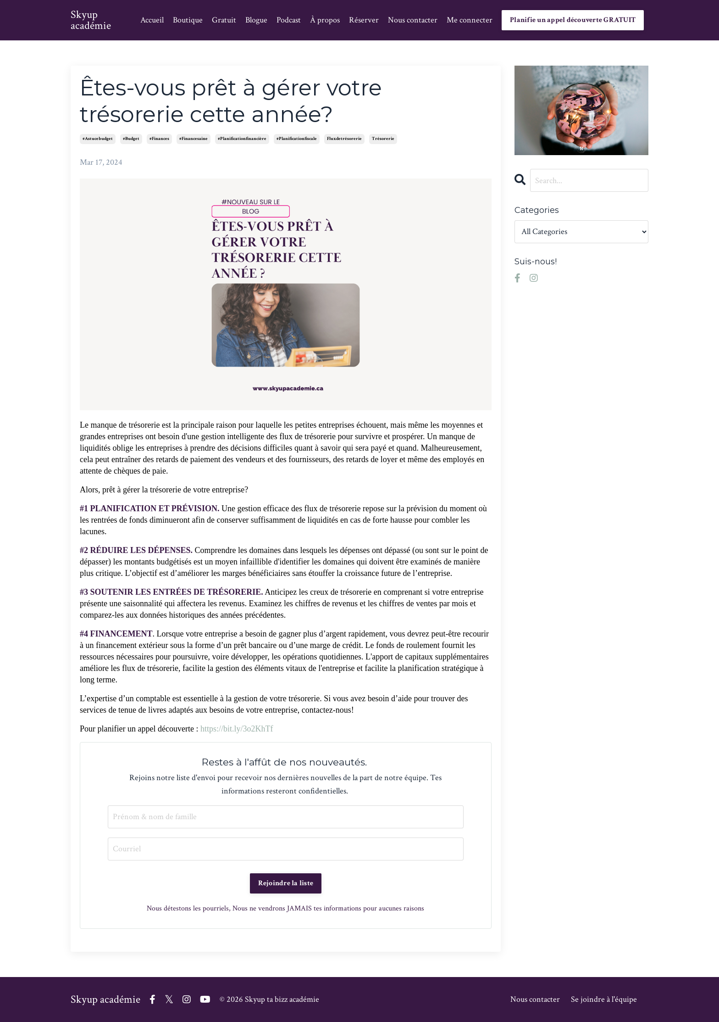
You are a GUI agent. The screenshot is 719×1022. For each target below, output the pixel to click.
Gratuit (224, 20)
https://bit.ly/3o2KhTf (236, 728)
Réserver (364, 20)
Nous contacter (412, 20)
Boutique (188, 20)
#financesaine (193, 139)
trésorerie (383, 139)
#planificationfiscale (297, 139)
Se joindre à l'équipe (604, 999)
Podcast (289, 20)
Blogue (256, 20)
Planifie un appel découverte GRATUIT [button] (573, 20)
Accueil (152, 20)
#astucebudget (98, 139)
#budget (131, 139)
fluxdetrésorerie (344, 139)
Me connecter (469, 20)
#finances (159, 139)
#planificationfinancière (242, 139)
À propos (325, 20)
